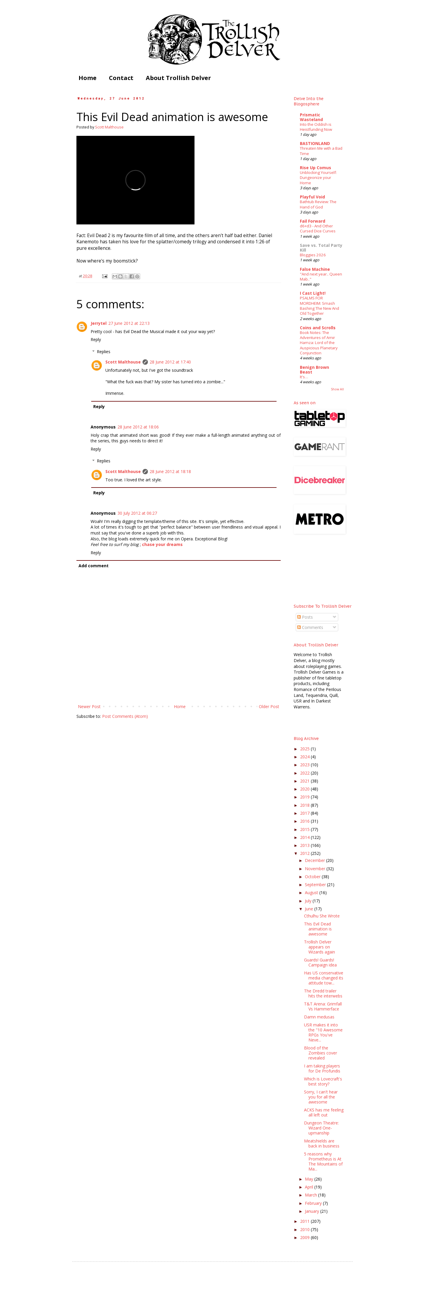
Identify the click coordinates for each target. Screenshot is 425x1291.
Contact (121, 78)
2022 (305, 773)
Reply (96, 339)
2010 (305, 1229)
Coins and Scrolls (318, 327)
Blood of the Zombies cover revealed (320, 1053)
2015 (305, 829)
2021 (305, 781)
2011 (305, 1221)
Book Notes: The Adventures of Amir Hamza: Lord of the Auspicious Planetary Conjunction (319, 343)
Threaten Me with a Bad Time (321, 151)
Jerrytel (99, 323)
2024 (305, 756)
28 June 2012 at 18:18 (170, 471)
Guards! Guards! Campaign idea (320, 962)
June (309, 909)
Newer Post (89, 706)
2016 (305, 821)
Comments (310, 627)
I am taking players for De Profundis (322, 1068)
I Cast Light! (313, 293)
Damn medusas (319, 1017)
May (309, 1179)
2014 (305, 837)
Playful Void (312, 197)
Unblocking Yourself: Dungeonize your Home (318, 177)
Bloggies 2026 (313, 254)
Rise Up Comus (315, 167)
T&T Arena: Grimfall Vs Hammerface (323, 1006)
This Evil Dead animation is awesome (318, 929)
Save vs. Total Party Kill (321, 247)
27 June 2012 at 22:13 (129, 323)
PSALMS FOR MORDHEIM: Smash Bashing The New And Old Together (319, 305)
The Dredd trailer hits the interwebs (323, 993)
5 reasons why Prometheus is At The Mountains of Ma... (323, 1161)
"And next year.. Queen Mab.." (321, 276)
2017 (305, 813)
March (311, 1195)
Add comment (94, 565)
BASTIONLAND (315, 143)
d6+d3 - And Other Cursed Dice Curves (318, 228)
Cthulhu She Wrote (322, 916)
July (309, 901)
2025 (305, 749)
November (315, 868)
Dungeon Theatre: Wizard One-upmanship (321, 1128)
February (314, 1203)
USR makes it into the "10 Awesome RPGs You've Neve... (323, 1032)
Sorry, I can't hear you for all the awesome (321, 1097)
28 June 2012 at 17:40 (170, 362)
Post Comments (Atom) (125, 716)
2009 (305, 1237)
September (316, 884)
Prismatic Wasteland (311, 117)
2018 (305, 805)
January (312, 1211)
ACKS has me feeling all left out (324, 1112)
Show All (337, 389)
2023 (305, 764)
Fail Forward (312, 221)
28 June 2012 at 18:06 (138, 427)
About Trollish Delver (178, 78)
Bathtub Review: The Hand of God (318, 204)
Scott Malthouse (123, 362)
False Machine (315, 269)
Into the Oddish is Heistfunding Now (316, 127)
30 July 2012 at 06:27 (137, 513)
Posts (305, 617)
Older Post (269, 706)
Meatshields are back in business (321, 1143)
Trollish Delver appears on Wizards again (319, 947)
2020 (305, 789)
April (309, 1187)
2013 (305, 845)
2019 (305, 797)
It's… (304, 376)
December (315, 860)
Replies (103, 351)
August (312, 892)
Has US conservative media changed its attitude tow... (323, 978)
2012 (305, 853)
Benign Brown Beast (314, 369)
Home (88, 78)
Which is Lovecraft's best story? (323, 1081)
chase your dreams (162, 544)
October (313, 876)
